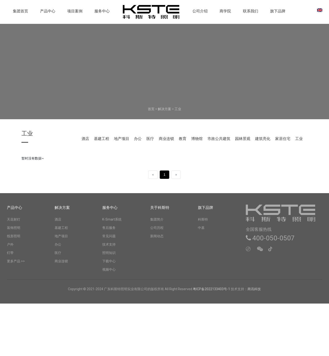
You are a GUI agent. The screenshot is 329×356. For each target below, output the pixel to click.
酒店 (85, 138)
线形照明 (13, 236)
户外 (10, 244)
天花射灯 (13, 219)
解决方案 (164, 109)
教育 (182, 138)
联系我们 (250, 13)
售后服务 (109, 228)
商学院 (225, 13)
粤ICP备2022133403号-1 (212, 289)
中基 (201, 228)
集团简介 (157, 219)
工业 (178, 109)
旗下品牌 (277, 13)
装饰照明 (13, 228)
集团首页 (20, 13)
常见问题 (109, 236)
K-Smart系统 (112, 219)
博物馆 (197, 138)
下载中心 (109, 261)
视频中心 (109, 269)
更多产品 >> (16, 261)
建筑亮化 (262, 138)
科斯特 (203, 219)
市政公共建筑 (218, 138)
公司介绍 (200, 13)
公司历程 (157, 228)
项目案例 (74, 13)
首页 (151, 109)
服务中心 (102, 13)
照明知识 (109, 253)
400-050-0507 (270, 238)
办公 (138, 138)
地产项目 (121, 138)
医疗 (150, 138)
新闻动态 (157, 236)
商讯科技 (254, 289)
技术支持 (109, 244)
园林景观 (242, 138)
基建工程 (101, 138)
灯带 (10, 253)
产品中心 (47, 13)
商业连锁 (166, 138)
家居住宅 (282, 138)
